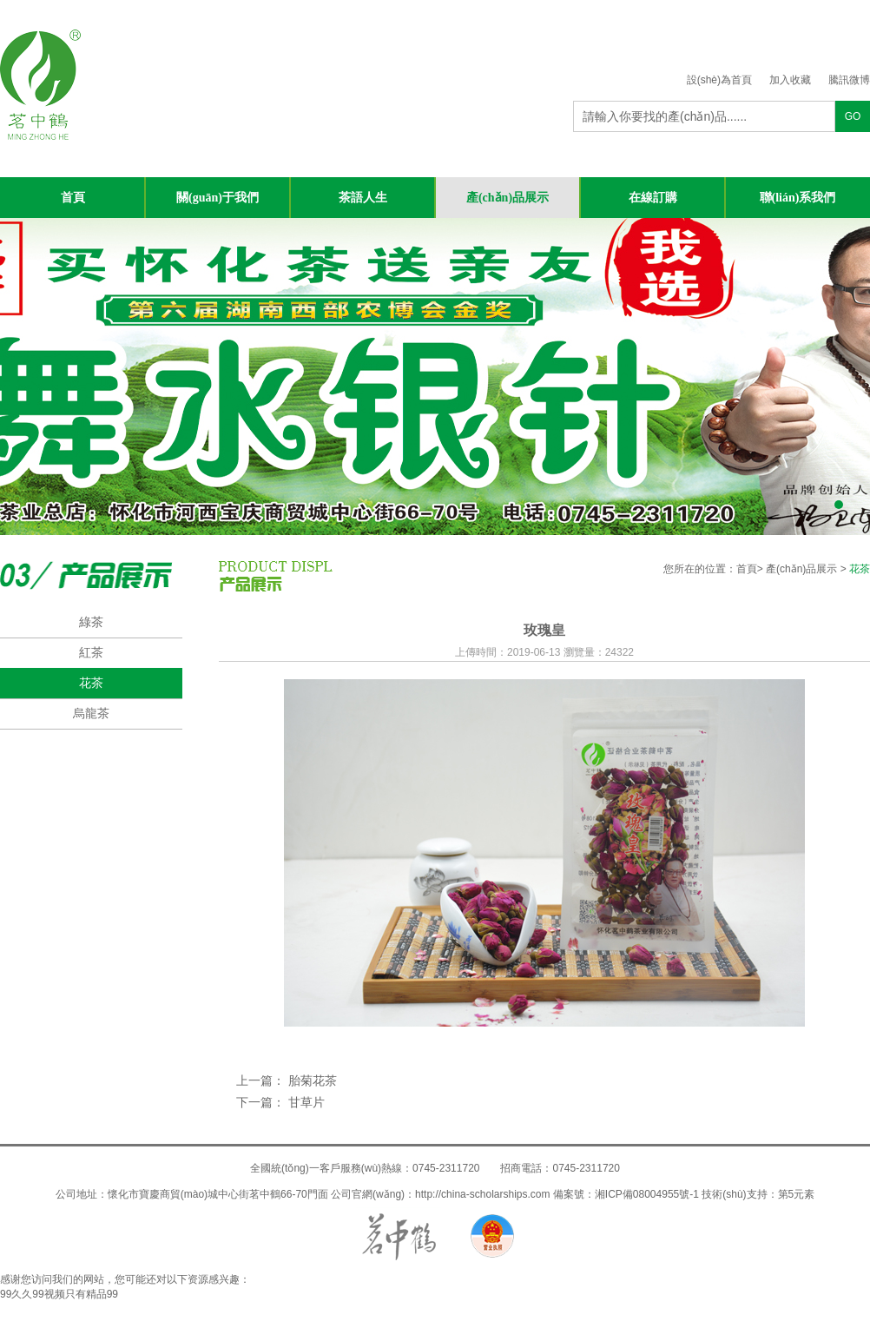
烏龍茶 (91, 713)
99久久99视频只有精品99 (59, 1294)
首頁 (73, 197)
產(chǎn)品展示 (507, 197)
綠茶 (91, 622)
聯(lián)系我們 (798, 197)
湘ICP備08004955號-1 (647, 1194)
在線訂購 (653, 197)
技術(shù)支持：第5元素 (758, 1194)
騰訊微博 (849, 80)
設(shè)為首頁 (719, 80)
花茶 (91, 683)
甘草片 (305, 1102)
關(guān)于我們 (217, 197)
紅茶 (91, 652)
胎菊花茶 (312, 1080)
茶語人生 (363, 197)
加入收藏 (790, 80)
